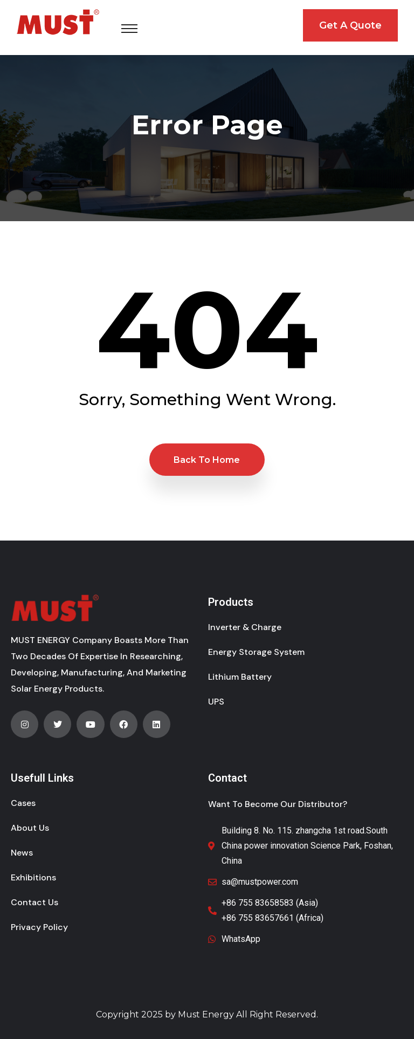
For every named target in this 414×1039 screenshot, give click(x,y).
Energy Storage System (256, 652)
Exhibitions (33, 877)
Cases (23, 803)
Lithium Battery (240, 676)
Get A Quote (350, 25)
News (22, 852)
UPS (216, 701)
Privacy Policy (39, 927)
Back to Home (207, 460)
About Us (30, 827)
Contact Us (34, 902)
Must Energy (206, 1014)
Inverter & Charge (244, 627)
